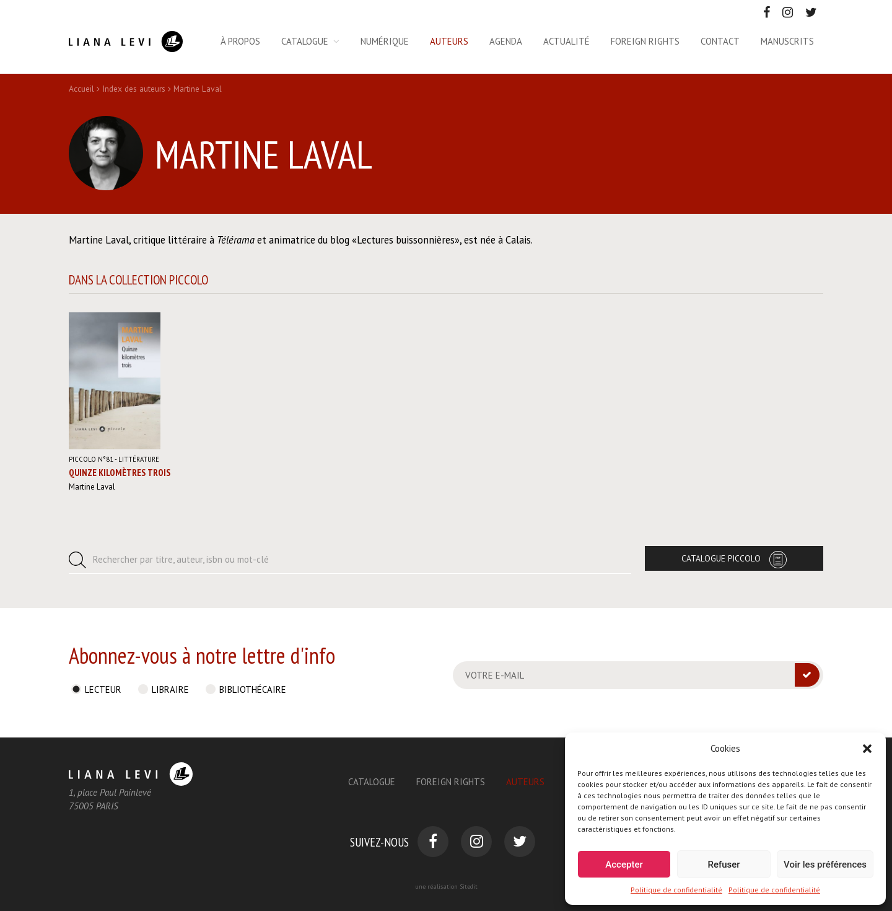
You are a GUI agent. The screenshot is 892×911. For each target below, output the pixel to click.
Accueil (81, 88)
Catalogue (304, 41)
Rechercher (181, 559)
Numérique (385, 41)
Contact (720, 41)
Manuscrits (787, 41)
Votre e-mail (494, 675)
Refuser (723, 864)
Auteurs (449, 41)
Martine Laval (92, 487)
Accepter (623, 864)
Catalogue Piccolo (721, 558)
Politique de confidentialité (676, 889)
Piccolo (91, 459)
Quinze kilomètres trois (119, 472)
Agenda (505, 41)
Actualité (566, 41)
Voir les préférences (825, 864)
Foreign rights (645, 41)
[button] (867, 748)
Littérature (138, 459)
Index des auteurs (133, 88)
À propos (240, 41)
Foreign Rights (450, 782)
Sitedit (469, 886)
